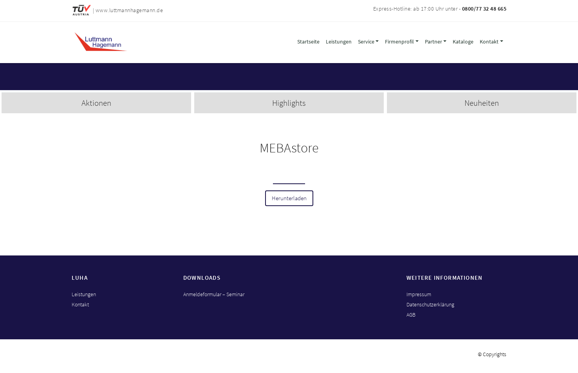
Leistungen (339, 41)
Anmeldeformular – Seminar (213, 294)
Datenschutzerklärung (430, 304)
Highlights (289, 103)
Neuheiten (481, 103)
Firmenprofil (399, 41)
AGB (410, 314)
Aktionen (96, 103)
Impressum (418, 294)
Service (366, 41)
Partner (433, 41)
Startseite (308, 41)
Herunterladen (289, 198)
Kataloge (463, 41)
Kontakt (489, 41)
